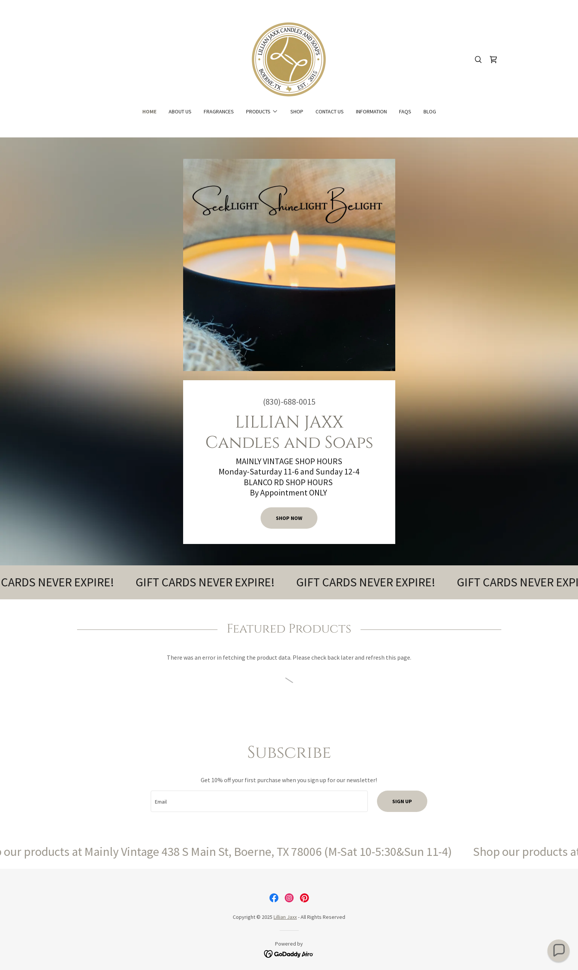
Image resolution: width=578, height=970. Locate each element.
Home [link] (149, 111)
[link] (289, 59)
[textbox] (259, 801)
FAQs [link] (405, 111)
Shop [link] (296, 111)
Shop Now (289, 518)
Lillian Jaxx (285, 917)
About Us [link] (180, 111)
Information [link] (371, 111)
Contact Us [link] (330, 111)
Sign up (402, 801)
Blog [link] (429, 111)
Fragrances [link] (219, 111)
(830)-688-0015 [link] (289, 401)
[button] (262, 111)
